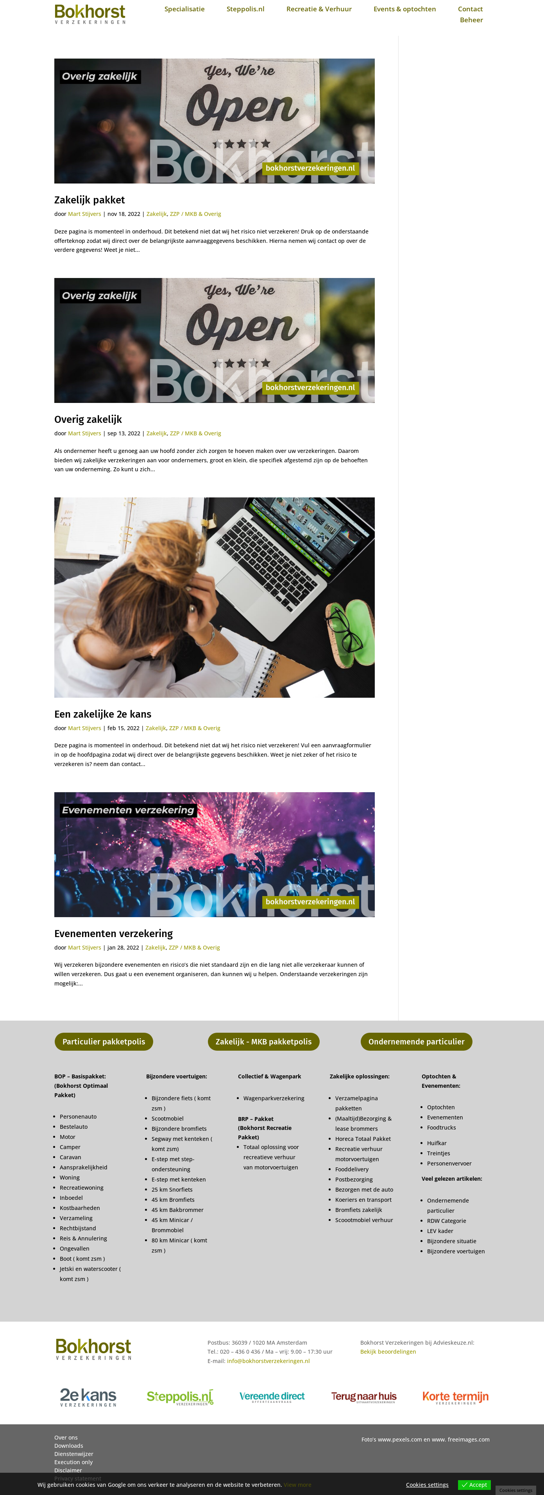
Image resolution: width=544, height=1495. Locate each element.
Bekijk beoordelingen (388, 1351)
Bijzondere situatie (451, 1241)
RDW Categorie (446, 1220)
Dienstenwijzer (73, 1454)
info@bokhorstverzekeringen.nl (268, 1361)
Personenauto (78, 1116)
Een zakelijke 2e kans (102, 714)
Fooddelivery (352, 1169)
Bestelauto (74, 1126)
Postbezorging (354, 1179)
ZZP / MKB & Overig (195, 213)
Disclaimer (68, 1470)
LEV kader (440, 1231)
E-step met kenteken (180, 1179)
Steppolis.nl (246, 8)
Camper (70, 1147)
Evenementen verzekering (113, 934)
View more (297, 1484)
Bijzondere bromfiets (179, 1128)
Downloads (68, 1445)
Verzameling (76, 1218)
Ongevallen (74, 1248)
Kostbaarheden (80, 1208)
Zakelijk (157, 213)
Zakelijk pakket (89, 200)
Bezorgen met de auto (364, 1189)
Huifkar (437, 1143)
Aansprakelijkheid (83, 1167)
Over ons (66, 1437)
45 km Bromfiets (173, 1199)
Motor (67, 1136)
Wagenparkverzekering (273, 1098)
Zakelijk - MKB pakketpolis (264, 1041)
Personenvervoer (449, 1163)
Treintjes (438, 1153)
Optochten (441, 1107)
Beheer (471, 19)
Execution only (73, 1462)
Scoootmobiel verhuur (364, 1220)
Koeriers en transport (363, 1199)
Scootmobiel (168, 1118)
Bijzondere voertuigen (456, 1251)
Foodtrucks (441, 1127)
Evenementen (445, 1117)
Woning (70, 1177)
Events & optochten (405, 8)
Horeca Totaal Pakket (363, 1138)
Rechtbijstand (78, 1228)
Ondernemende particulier (417, 1041)
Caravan (70, 1157)
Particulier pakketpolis (104, 1041)
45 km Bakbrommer (178, 1209)
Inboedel (71, 1197)
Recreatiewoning (82, 1187)
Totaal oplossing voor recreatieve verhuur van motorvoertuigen (271, 1157)
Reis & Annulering (83, 1238)
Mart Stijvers (84, 213)
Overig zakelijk (88, 419)
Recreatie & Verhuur (319, 8)
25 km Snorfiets (172, 1189)
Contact (470, 8)
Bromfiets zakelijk (358, 1209)
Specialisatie (185, 8)
